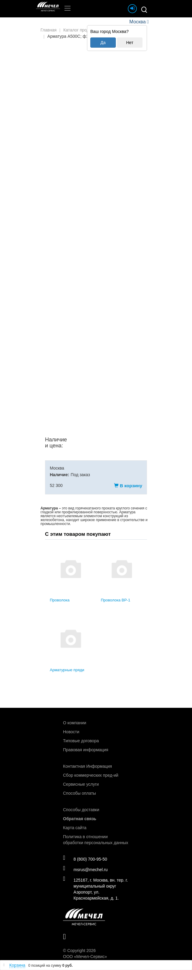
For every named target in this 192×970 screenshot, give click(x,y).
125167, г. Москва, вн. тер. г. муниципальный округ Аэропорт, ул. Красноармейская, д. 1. (95, 888)
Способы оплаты (79, 793)
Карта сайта (74, 827)
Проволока (60, 600)
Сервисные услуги (81, 784)
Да (103, 42)
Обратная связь (79, 818)
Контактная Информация (87, 766)
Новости (71, 731)
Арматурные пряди (67, 670)
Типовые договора (81, 740)
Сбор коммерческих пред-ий (90, 775)
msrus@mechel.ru (85, 869)
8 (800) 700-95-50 (85, 859)
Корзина (17, 965)
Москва (137, 21)
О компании (74, 722)
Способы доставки (81, 809)
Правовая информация (85, 749)
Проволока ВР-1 (115, 600)
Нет (129, 42)
